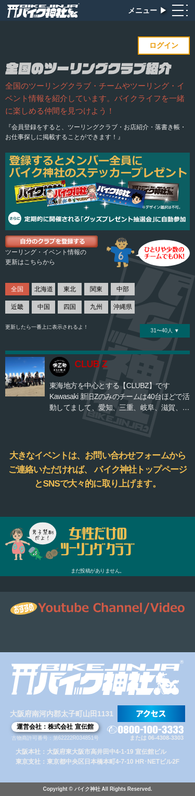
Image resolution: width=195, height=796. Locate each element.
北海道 (43, 289)
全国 (17, 289)
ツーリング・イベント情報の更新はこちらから (45, 257)
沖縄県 (122, 306)
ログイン (163, 45)
